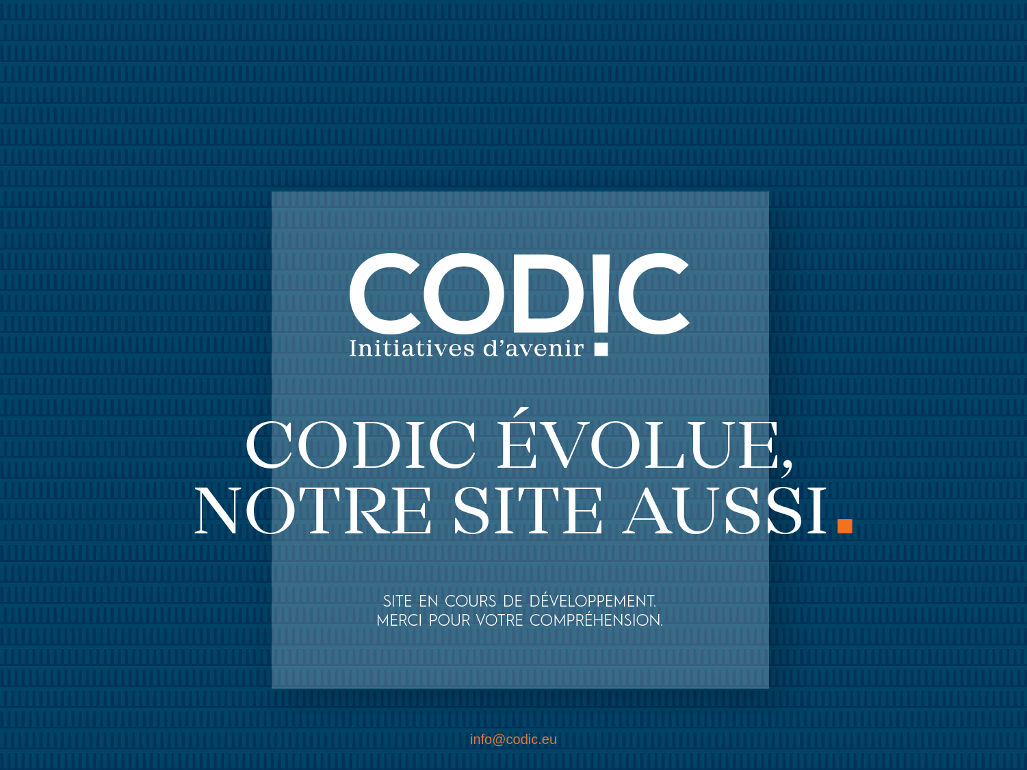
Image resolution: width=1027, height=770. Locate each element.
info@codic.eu (513, 739)
